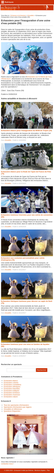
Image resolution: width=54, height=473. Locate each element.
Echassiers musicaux (12, 395)
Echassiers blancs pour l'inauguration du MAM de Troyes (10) (26, 130)
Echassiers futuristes (12, 389)
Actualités (31, 15)
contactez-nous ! (7, 464)
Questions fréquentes (12, 411)
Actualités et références (13, 409)
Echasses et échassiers (18, 15)
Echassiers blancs (11, 381)
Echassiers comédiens (12, 385)
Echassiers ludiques (11, 391)
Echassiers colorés (11, 383)
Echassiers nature (11, 397)
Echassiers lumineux (12, 393)
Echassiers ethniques (12, 387)
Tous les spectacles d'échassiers (16, 405)
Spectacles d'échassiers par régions (18, 407)
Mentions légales (40, 470)
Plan (48, 470)
